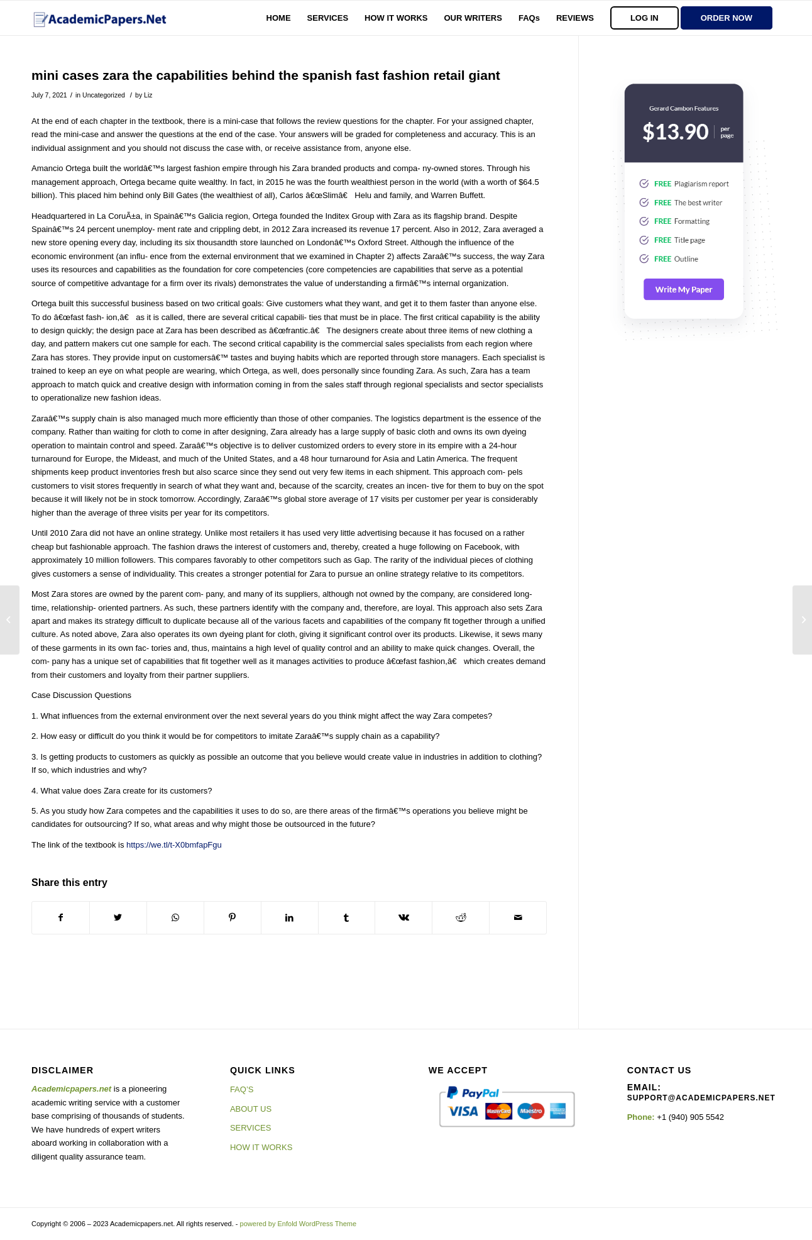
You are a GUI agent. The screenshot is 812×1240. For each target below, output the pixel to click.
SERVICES (251, 1127)
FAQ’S (242, 1089)
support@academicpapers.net (701, 1097)
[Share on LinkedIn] (289, 918)
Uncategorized (103, 95)
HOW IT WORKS (261, 1147)
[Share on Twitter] (118, 918)
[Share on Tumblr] (347, 918)
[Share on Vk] (403, 918)
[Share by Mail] (518, 918)
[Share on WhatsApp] (175, 918)
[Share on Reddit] (460, 918)
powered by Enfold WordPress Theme (298, 1223)
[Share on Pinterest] (232, 918)
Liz (148, 95)
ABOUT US (251, 1109)
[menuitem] (278, 18)
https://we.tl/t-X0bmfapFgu (174, 845)
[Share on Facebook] (60, 918)
